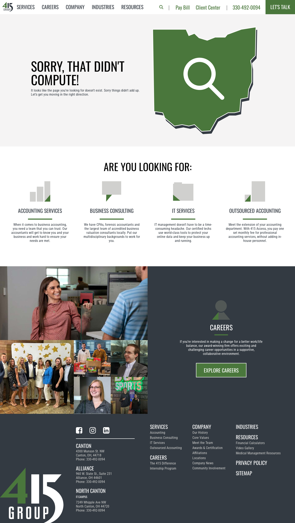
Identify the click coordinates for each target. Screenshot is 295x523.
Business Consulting (164, 438)
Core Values (200, 438)
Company (75, 7)
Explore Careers (221, 370)
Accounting (157, 433)
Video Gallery (245, 448)
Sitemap (244, 473)
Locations (199, 458)
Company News (202, 463)
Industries (103, 7)
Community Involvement (208, 468)
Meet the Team (202, 443)
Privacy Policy (251, 462)
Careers (50, 7)
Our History (200, 433)
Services (26, 7)
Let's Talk (280, 7)
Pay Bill (183, 7)
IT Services (157, 443)
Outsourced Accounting (166, 448)
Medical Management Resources (258, 453)
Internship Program (163, 468)
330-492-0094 (246, 7)
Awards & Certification (207, 448)
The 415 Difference (163, 463)
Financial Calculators (250, 443)
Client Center (208, 7)
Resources (132, 7)
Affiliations (199, 453)
